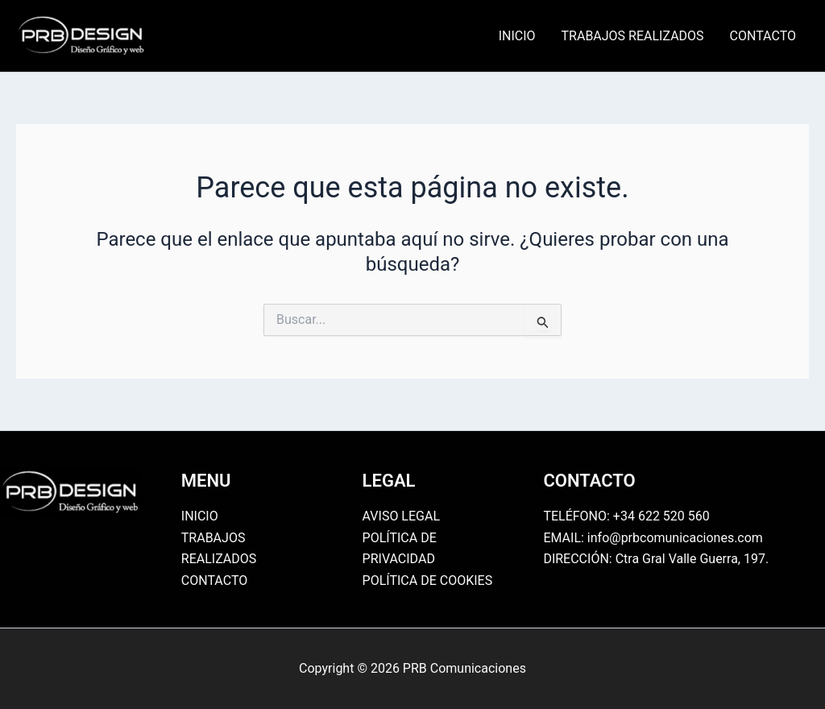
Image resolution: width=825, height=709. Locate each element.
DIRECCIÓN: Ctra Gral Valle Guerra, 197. (656, 558)
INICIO (517, 36)
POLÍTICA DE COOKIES (428, 580)
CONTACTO (763, 36)
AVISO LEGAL (401, 516)
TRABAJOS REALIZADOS (633, 36)
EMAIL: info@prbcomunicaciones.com (653, 537)
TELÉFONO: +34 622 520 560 (626, 516)
